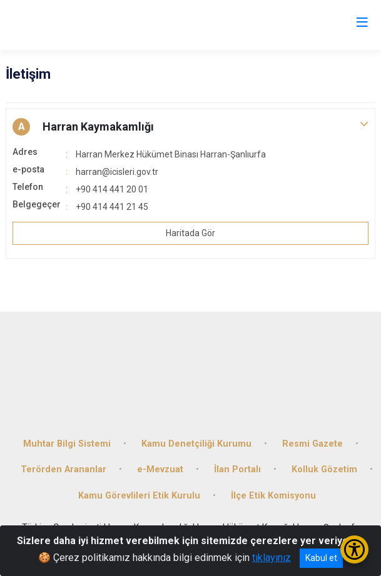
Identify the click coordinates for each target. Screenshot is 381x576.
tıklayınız (271, 558)
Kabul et (321, 558)
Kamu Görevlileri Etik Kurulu (139, 495)
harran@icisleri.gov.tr (117, 172)
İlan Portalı (237, 469)
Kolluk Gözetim (324, 469)
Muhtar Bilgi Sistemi (67, 444)
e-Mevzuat (160, 469)
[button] (190, 127)
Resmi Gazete (312, 444)
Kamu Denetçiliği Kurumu (196, 444)
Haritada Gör (190, 233)
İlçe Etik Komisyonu (273, 495)
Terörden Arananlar (63, 469)
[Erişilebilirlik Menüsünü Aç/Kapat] (354, 549)
